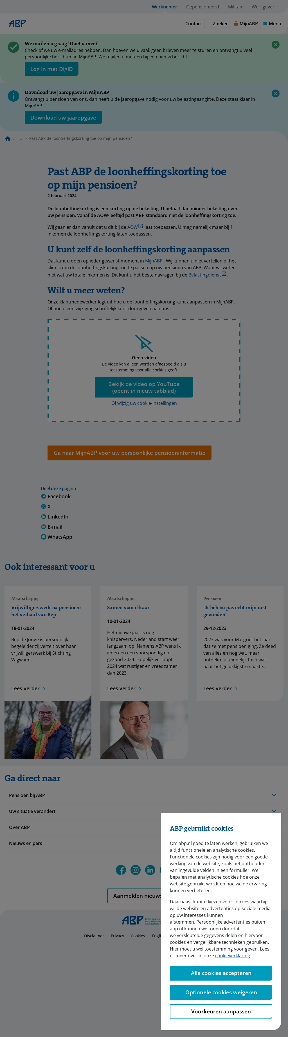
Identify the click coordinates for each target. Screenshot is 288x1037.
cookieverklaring (232, 956)
